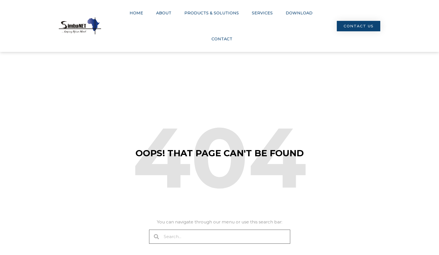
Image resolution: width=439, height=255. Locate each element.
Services (262, 13)
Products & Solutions (211, 13)
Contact (221, 38)
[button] (358, 26)
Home (136, 13)
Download (299, 13)
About (163, 13)
